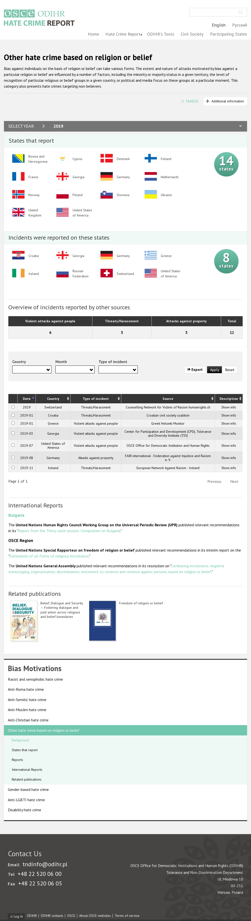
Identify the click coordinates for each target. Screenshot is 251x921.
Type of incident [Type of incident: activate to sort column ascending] (96, 398)
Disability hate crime (24, 809)
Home (93, 34)
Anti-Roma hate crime (26, 689)
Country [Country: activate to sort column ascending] (53, 398)
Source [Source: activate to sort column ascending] (168, 398)
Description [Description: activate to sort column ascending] (229, 398)
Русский (239, 25)
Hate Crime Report (122, 34)
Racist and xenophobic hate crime (35, 679)
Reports (17, 760)
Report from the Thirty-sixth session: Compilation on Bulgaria (69, 530)
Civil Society (192, 34)
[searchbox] (15, 369)
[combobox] (31, 369)
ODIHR (32, 915)
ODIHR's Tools (160, 34)
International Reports (27, 769)
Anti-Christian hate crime (28, 720)
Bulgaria (16, 515)
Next (234, 481)
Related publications (26, 779)
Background (20, 740)
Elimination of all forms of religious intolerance (49, 556)
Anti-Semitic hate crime (27, 699)
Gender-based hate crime (28, 789)
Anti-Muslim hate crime (27, 709)
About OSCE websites (95, 915)
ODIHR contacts (52, 915)
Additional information (228, 101)
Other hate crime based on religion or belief (43, 730)
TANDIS (191, 101)
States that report (25, 750)
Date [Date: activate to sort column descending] (27, 398)
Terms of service (127, 915)
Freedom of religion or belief (141, 603)
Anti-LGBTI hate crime (26, 799)
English (219, 25)
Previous (214, 481)
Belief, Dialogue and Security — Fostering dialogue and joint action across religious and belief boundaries (61, 610)
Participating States (228, 34)
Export (195, 369)
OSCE (71, 915)
